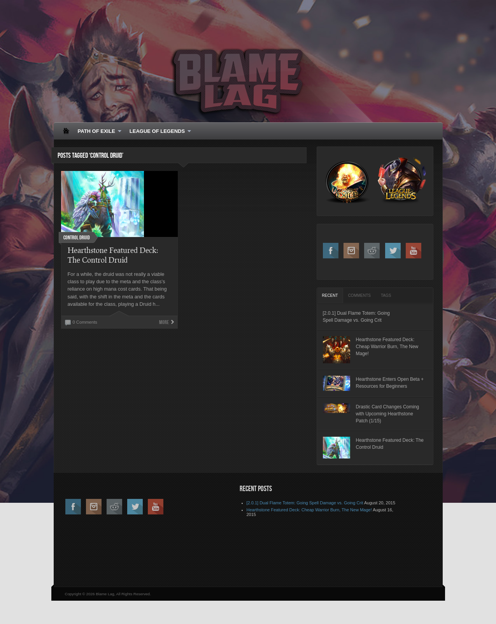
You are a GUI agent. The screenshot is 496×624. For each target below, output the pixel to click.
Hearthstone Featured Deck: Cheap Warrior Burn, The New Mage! (387, 346)
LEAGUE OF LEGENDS (158, 131)
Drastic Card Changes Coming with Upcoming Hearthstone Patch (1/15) (387, 414)
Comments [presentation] (359, 295)
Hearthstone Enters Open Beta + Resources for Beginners (390, 382)
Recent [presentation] (330, 295)
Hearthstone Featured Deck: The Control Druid (390, 443)
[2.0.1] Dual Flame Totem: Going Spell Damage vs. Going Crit (356, 316)
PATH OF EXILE (97, 131)
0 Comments (85, 322)
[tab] (330, 295)
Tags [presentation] (386, 295)
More (164, 322)
